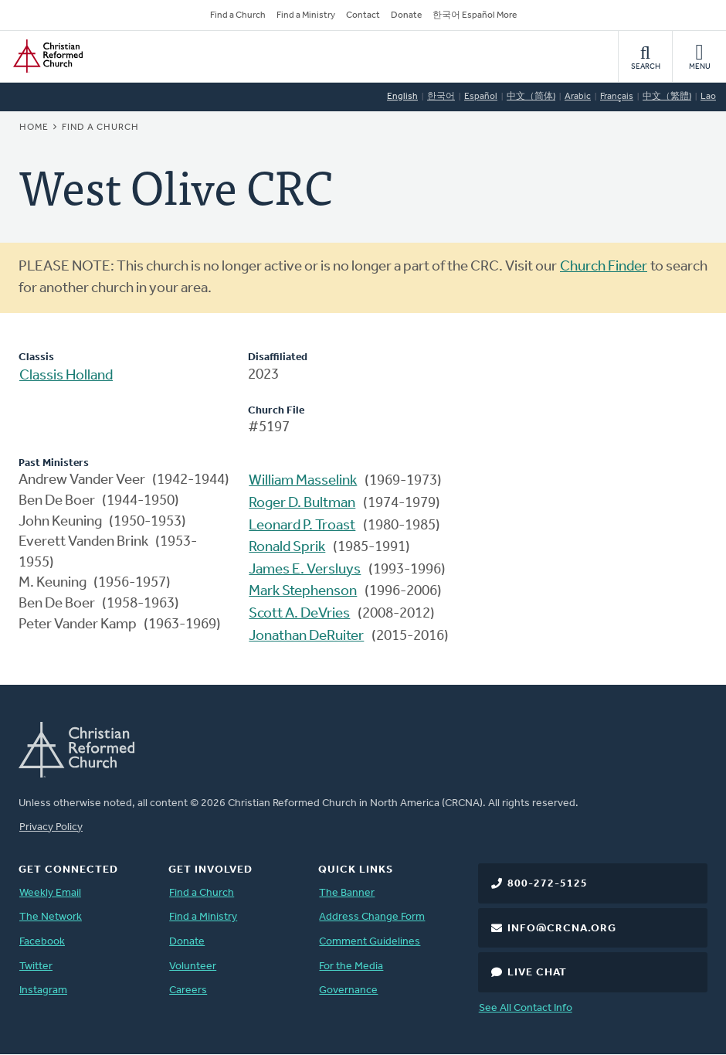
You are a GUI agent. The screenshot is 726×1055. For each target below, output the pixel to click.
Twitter (36, 966)
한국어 (441, 96)
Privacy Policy (51, 827)
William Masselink (303, 481)
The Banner (347, 893)
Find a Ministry (305, 15)
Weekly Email (50, 893)
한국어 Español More (475, 15)
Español (480, 96)
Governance (348, 990)
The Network (50, 917)
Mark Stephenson (303, 591)
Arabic (578, 96)
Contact (363, 15)
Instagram (43, 990)
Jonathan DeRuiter (306, 636)
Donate (406, 15)
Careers (188, 990)
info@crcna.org (561, 928)
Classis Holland (66, 376)
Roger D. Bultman (302, 503)
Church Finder (603, 267)
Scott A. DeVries (299, 614)
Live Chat (537, 972)
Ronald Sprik (287, 547)
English (402, 96)
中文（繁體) (667, 96)
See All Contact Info (525, 1008)
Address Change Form (372, 917)
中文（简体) (531, 96)
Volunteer (192, 966)
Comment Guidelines (369, 942)
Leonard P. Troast (302, 526)
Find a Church (238, 15)
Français (616, 96)
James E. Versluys (305, 570)
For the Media (351, 966)
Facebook (42, 942)
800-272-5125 (547, 884)
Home (34, 127)
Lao (708, 96)
